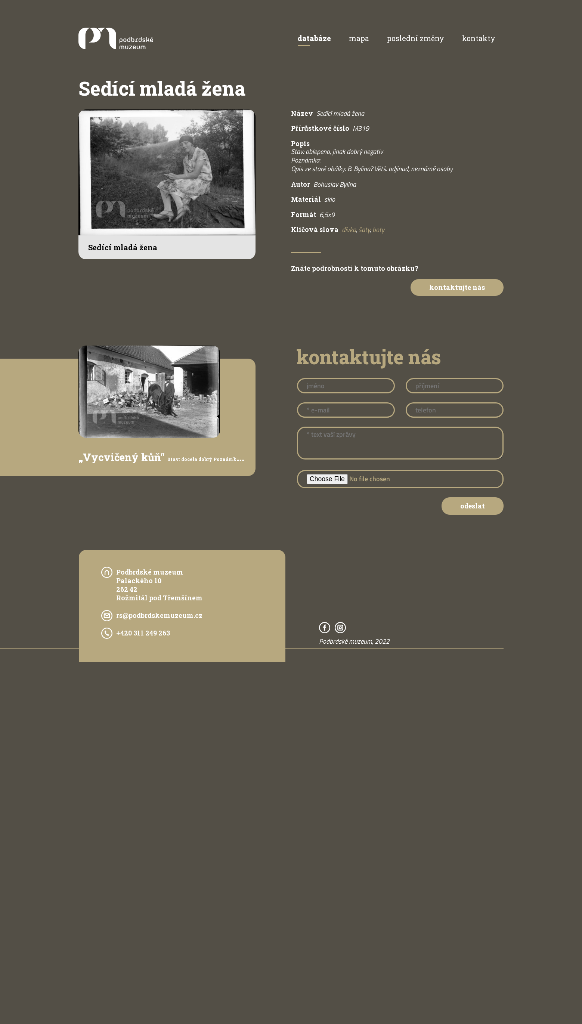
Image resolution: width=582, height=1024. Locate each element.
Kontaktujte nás (457, 287)
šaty (364, 230)
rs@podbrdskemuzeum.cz (159, 615)
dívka (349, 230)
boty (378, 230)
